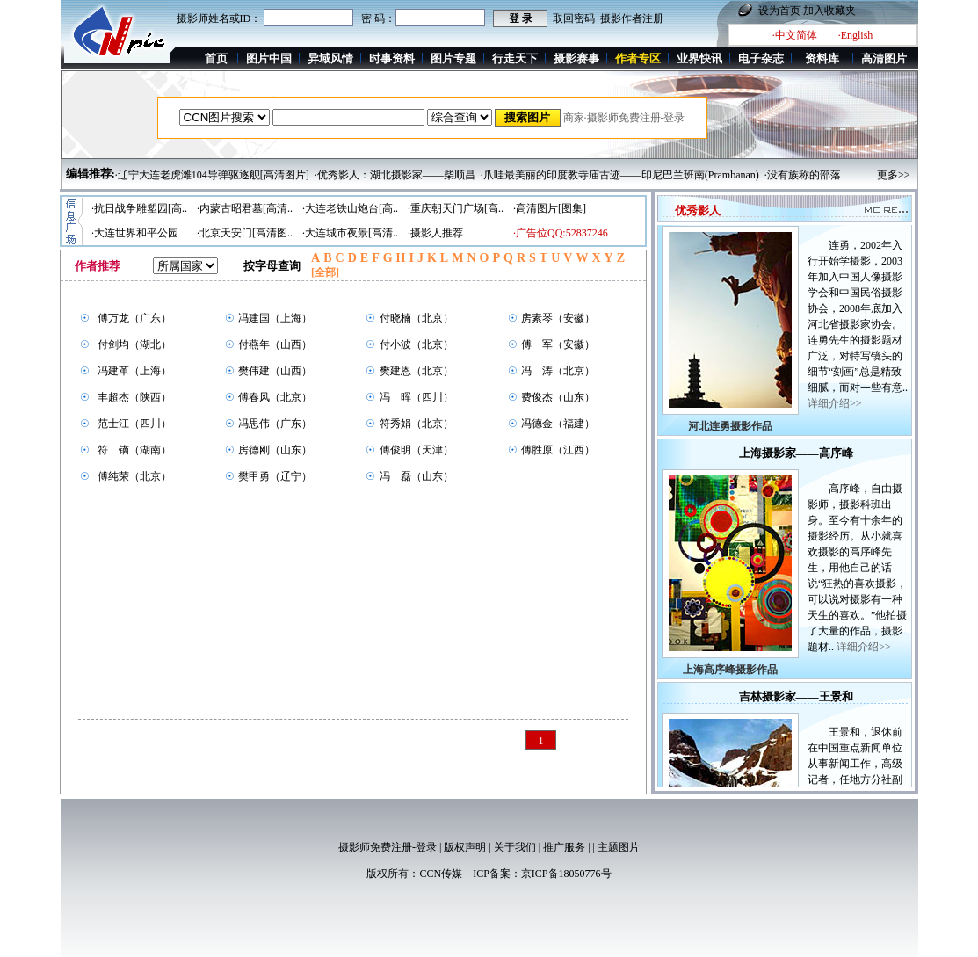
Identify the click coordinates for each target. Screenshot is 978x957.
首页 (216, 58)
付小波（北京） (416, 344)
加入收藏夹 (829, 10)
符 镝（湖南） (134, 450)
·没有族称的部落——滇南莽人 (834, 175)
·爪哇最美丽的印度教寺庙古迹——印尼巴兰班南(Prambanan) (620, 175)
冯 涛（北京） (558, 371)
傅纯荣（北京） (134, 476)
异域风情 (330, 58)
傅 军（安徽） (558, 344)
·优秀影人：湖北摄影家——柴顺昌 (395, 175)
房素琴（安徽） (558, 318)
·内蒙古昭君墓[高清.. (245, 208)
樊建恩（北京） (416, 371)
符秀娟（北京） (416, 423)
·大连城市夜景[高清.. (350, 233)
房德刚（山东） (275, 450)
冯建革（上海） (134, 371)
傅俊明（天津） (416, 450)
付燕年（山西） (275, 344)
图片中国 (269, 58)
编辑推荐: (90, 173)
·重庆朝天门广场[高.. (455, 208)
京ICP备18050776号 (566, 873)
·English (855, 35)
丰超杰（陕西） (134, 397)
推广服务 (564, 847)
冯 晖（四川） (416, 397)
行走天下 (515, 58)
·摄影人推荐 (435, 233)
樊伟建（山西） (275, 371)
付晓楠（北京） (416, 318)
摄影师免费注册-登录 (387, 847)
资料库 (822, 58)
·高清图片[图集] (549, 208)
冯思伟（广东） (275, 423)
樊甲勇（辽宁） (275, 476)
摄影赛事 (576, 58)
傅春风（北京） (275, 397)
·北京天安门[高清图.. (245, 233)
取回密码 (574, 18)
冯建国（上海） (275, 318)
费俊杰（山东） (558, 397)
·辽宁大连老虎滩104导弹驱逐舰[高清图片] (212, 175)
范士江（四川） (134, 423)
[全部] (325, 272)
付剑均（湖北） (134, 344)
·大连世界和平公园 (134, 233)
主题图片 (619, 847)
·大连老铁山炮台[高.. (350, 208)
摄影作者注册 (631, 18)
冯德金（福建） (558, 423)
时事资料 (392, 58)
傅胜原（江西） (558, 450)
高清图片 (884, 58)
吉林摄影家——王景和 (796, 700)
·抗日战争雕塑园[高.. (139, 208)
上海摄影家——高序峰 (796, 457)
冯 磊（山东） (416, 476)
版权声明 (465, 847)
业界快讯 (699, 58)
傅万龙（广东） (134, 318)
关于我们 (515, 847)
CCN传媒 (440, 873)
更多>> (893, 175)
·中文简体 (794, 35)
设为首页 (779, 10)
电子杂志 (761, 58)
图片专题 (453, 58)
